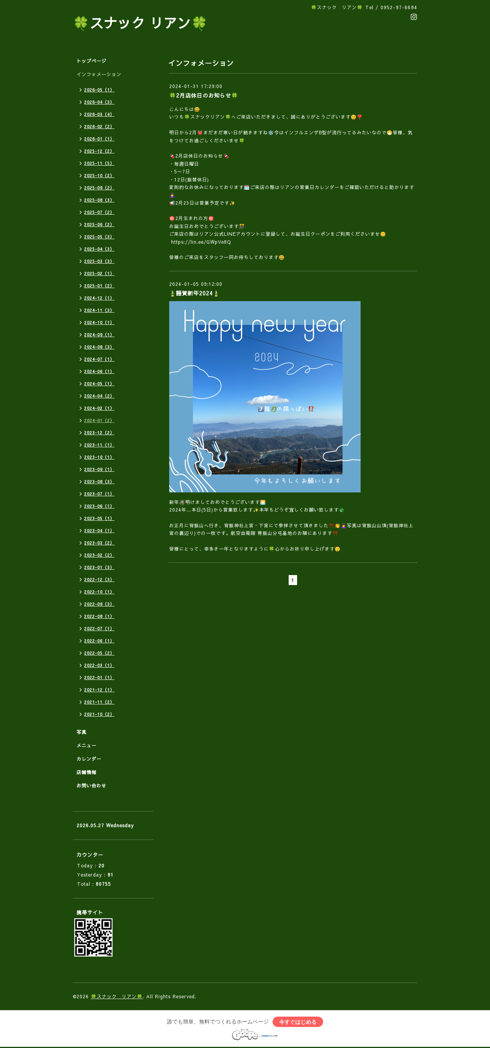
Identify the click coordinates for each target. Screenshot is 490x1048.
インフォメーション (99, 74)
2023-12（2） (99, 432)
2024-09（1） (99, 334)
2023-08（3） (99, 481)
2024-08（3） (99, 347)
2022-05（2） (99, 653)
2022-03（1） (99, 665)
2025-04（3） (99, 249)
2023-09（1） (99, 469)
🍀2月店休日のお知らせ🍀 (203, 95)
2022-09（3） (99, 604)
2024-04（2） (99, 396)
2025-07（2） (99, 212)
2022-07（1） (99, 628)
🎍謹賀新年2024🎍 (194, 293)
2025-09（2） (99, 188)
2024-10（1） (99, 322)
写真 (82, 732)
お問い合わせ (91, 785)
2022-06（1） (99, 641)
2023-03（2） (99, 543)
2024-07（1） (99, 359)
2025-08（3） (99, 200)
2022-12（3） (99, 579)
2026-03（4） (99, 114)
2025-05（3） (99, 237)
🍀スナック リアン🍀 (140, 22)
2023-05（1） (99, 518)
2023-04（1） (99, 530)
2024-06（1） (99, 371)
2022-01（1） (99, 677)
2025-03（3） (99, 261)
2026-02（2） (99, 126)
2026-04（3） (99, 102)
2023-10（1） (99, 457)
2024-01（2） (99, 420)
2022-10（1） (99, 592)
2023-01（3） (99, 567)
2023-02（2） (99, 555)
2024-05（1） (99, 383)
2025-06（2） (99, 224)
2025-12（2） (99, 151)
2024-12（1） (99, 298)
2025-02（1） (99, 273)
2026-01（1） (99, 139)
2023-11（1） (99, 445)
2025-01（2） (99, 285)
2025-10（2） (99, 175)
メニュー (86, 745)
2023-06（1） (99, 506)
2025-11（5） (99, 163)
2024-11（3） (99, 310)
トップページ (91, 61)
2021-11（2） (99, 702)
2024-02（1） (99, 408)
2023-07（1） (99, 494)
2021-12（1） (99, 690)
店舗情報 (86, 772)
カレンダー (89, 759)
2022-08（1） (99, 616)
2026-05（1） (99, 90)
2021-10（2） (99, 714)
